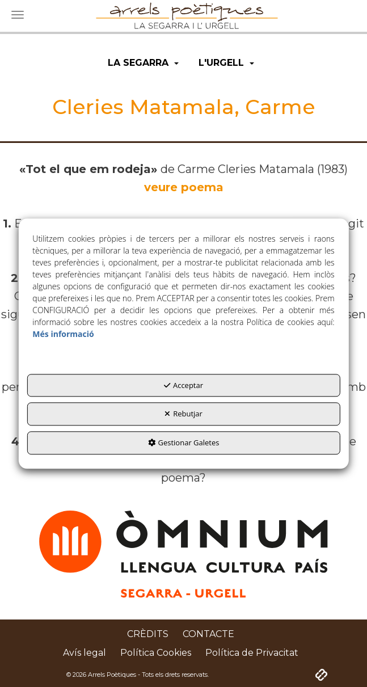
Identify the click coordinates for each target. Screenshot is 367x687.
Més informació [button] (63, 333)
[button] (143, 63)
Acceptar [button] (183, 385)
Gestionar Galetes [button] (184, 442)
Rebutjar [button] (183, 414)
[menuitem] (143, 63)
